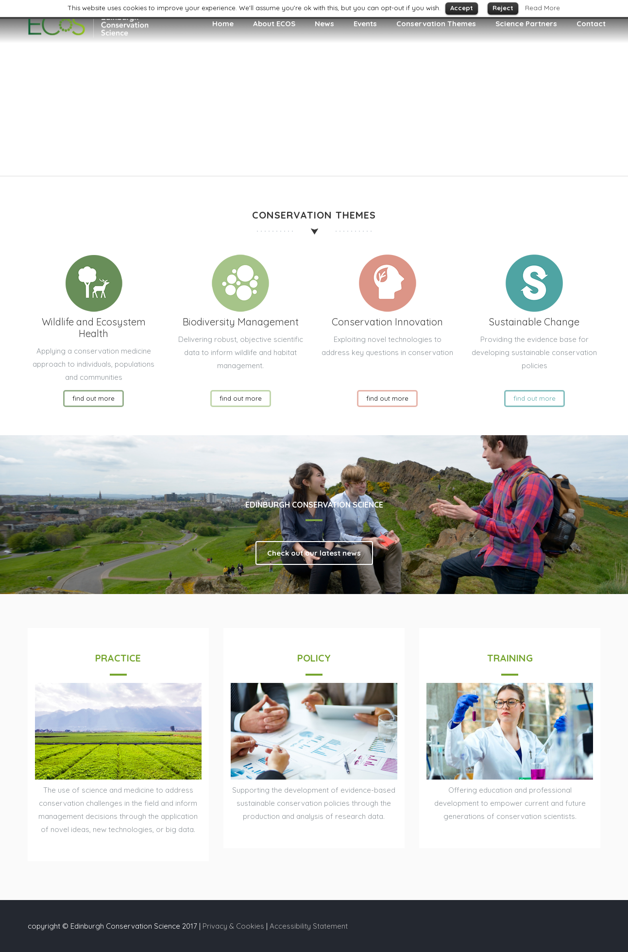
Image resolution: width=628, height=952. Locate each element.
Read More (542, 8)
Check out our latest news (314, 553)
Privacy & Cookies (233, 926)
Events (365, 23)
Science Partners (526, 23)
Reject (502, 8)
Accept (461, 8)
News (324, 23)
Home (223, 23)
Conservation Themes (436, 23)
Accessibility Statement (309, 926)
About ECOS (274, 23)
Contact (591, 23)
